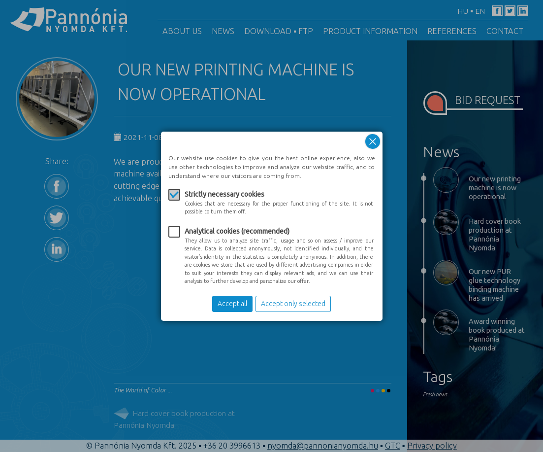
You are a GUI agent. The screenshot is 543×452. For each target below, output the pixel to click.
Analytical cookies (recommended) (237, 231)
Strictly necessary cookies (224, 194)
